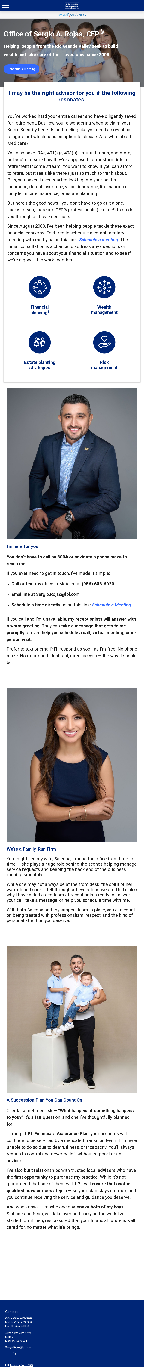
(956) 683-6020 (22, 1318)
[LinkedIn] (14, 1353)
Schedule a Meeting (111, 605)
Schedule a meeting (98, 239)
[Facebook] (7, 1353)
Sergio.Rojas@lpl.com (18, 1347)
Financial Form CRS (21, 1365)
